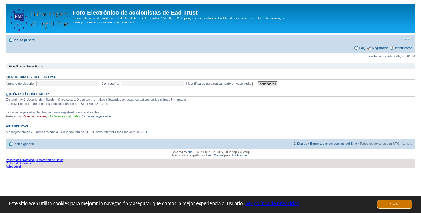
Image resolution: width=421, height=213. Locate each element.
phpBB (192, 152)
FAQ (362, 48)
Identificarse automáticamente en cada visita (222, 83)
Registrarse (380, 48)
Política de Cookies (18, 163)
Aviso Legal (13, 166)
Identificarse (403, 48)
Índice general (24, 40)
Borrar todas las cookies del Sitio (333, 143)
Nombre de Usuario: (20, 83)
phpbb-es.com (240, 155)
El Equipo (300, 143)
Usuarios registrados (96, 116)
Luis (144, 132)
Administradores (34, 116)
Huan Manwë (214, 155)
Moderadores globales (64, 116)
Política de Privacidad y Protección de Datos (34, 160)
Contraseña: (110, 83)
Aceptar (395, 204)
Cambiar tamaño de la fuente (408, 38)
